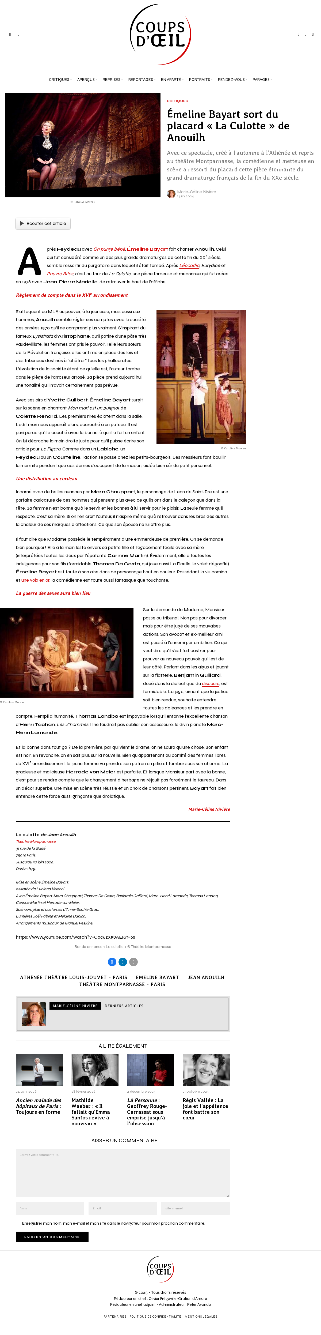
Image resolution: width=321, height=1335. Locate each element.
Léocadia (189, 265)
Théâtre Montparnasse (36, 841)
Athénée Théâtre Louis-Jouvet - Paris (73, 977)
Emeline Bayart (157, 977)
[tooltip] (298, 34)
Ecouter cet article (43, 223)
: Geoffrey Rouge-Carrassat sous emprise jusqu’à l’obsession (147, 1112)
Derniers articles (124, 1006)
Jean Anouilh (206, 977)
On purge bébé (109, 249)
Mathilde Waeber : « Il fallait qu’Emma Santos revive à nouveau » (90, 1112)
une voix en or (35, 580)
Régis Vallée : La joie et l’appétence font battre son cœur (205, 1109)
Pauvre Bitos (60, 274)
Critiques (177, 101)
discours (210, 683)
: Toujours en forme (38, 1106)
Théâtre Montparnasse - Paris (122, 984)
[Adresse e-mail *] (281, 1269)
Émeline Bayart (147, 249)
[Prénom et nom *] (281, 1249)
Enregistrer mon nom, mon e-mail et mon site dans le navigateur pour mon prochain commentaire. (113, 1223)
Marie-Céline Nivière (196, 192)
